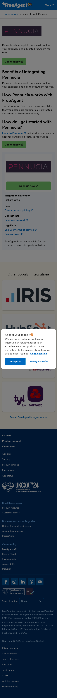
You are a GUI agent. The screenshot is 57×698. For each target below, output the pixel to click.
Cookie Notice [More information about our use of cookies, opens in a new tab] (38, 353)
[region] (28, 349)
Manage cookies (39, 361)
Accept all (15, 361)
